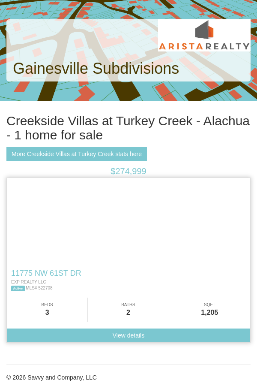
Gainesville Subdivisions (96, 68)
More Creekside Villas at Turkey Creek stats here (77, 154)
